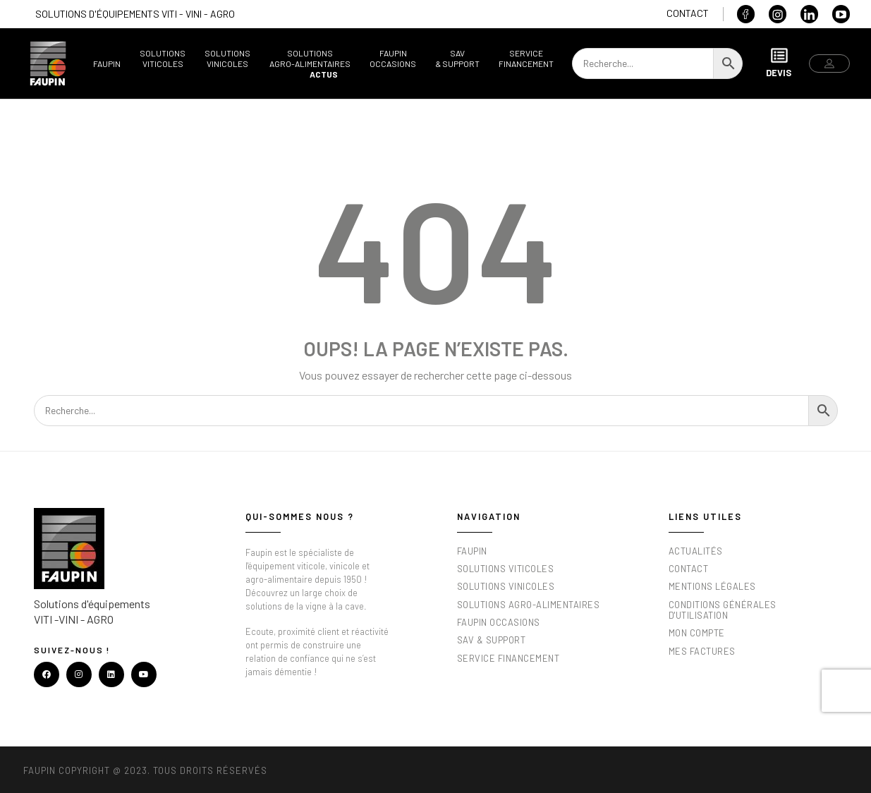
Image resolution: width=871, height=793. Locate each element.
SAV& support (457, 58)
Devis (778, 62)
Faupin (107, 63)
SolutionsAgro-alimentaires (310, 58)
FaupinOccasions (393, 58)
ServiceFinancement (526, 58)
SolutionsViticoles (162, 58)
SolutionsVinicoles (227, 58)
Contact (687, 13)
